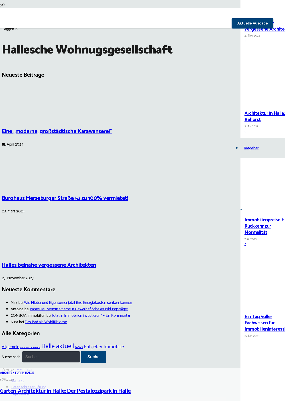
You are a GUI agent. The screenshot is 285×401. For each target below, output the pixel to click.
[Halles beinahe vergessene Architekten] (261, 13)
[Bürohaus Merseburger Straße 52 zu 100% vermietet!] (18, 184)
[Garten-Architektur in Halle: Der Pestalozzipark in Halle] (114, 227)
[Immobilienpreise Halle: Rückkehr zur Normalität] (261, 210)
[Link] (120, 51)
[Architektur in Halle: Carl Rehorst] (261, 103)
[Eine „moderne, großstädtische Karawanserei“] (18, 117)
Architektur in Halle (17, 373)
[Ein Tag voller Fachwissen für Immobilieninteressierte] (261, 306)
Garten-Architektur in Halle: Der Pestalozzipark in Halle (65, 391)
